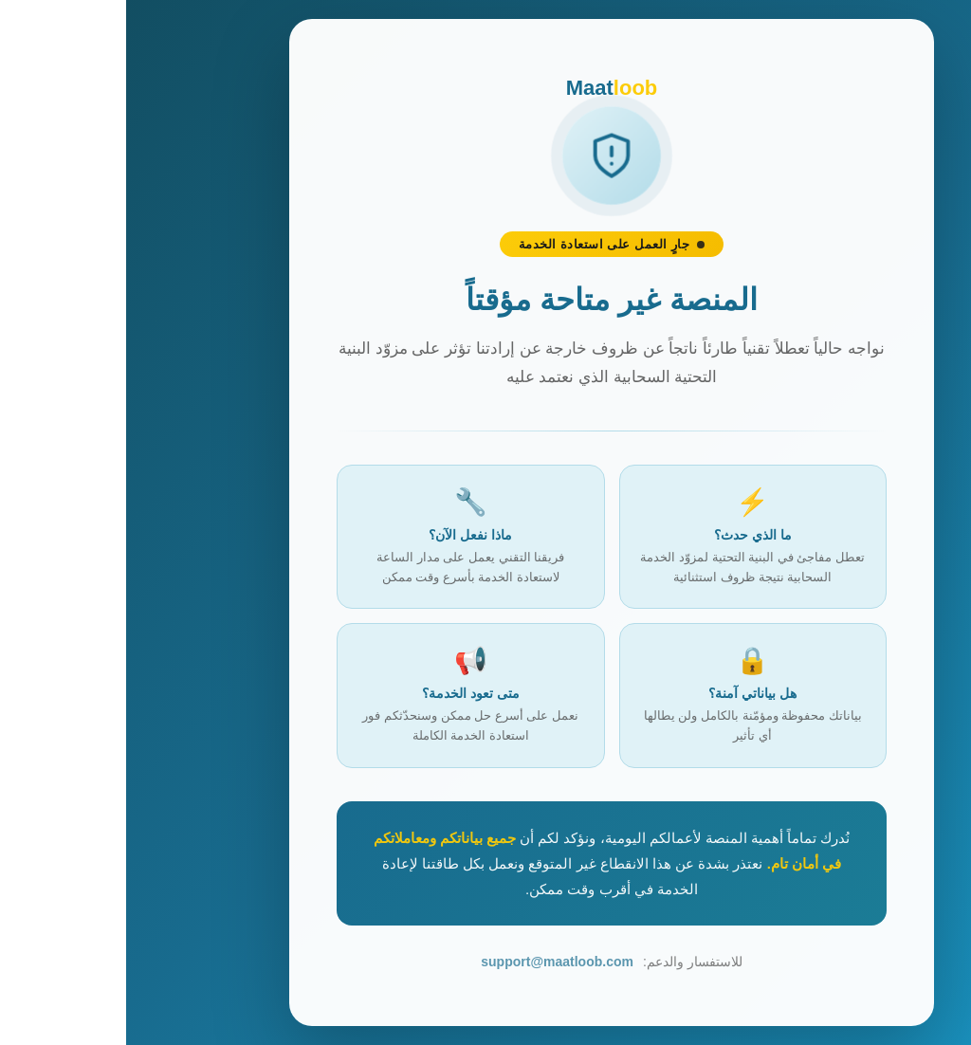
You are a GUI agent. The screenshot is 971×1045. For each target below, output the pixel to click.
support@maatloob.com (431, 961)
